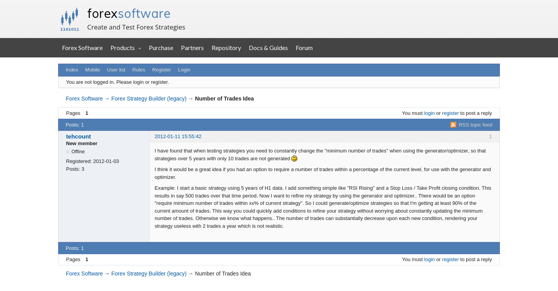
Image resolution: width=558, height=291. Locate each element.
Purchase (161, 47)
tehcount (78, 136)
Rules (138, 70)
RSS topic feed (476, 125)
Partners (192, 47)
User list (116, 70)
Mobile (92, 70)
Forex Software (82, 47)
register (450, 113)
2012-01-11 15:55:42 (178, 136)
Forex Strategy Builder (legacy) (148, 98)
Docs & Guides (268, 47)
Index (72, 70)
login (429, 113)
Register (161, 70)
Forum (304, 47)
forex (128, 13)
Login (184, 70)
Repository (226, 47)
